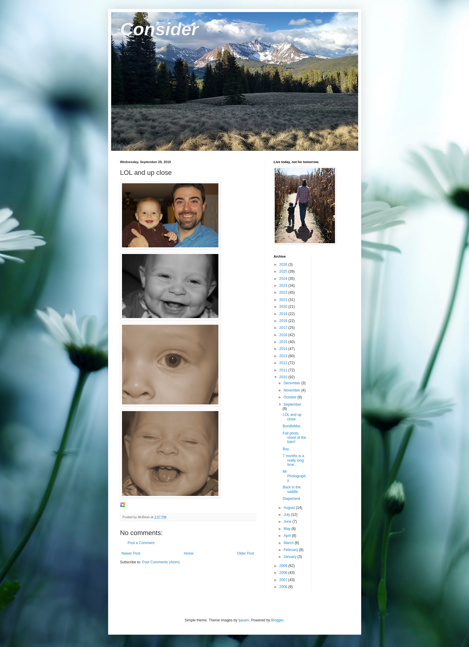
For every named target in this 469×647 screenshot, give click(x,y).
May (287, 529)
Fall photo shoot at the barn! (294, 437)
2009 (283, 566)
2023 (283, 285)
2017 (283, 328)
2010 (283, 377)
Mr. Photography (294, 475)
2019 (283, 314)
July (287, 514)
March (289, 543)
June (287, 521)
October (290, 397)
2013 (283, 356)
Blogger (277, 620)
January (290, 557)
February (291, 550)
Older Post (245, 553)
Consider (159, 29)
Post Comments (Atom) (161, 562)
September (292, 404)
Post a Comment (141, 543)
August (289, 508)
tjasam (243, 620)
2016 (283, 335)
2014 (283, 349)
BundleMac (292, 426)
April (287, 536)
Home (188, 553)
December (292, 383)
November (292, 390)
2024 (283, 279)
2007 (283, 580)
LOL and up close (292, 417)
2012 (283, 363)
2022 (283, 292)
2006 (283, 587)
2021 (283, 300)
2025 (283, 271)
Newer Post (131, 553)
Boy (286, 449)
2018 (283, 321)
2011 (283, 370)
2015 (283, 342)
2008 (283, 573)
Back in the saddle (291, 489)
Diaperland (291, 499)
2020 (283, 307)
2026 (283, 264)
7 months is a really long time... (293, 460)
